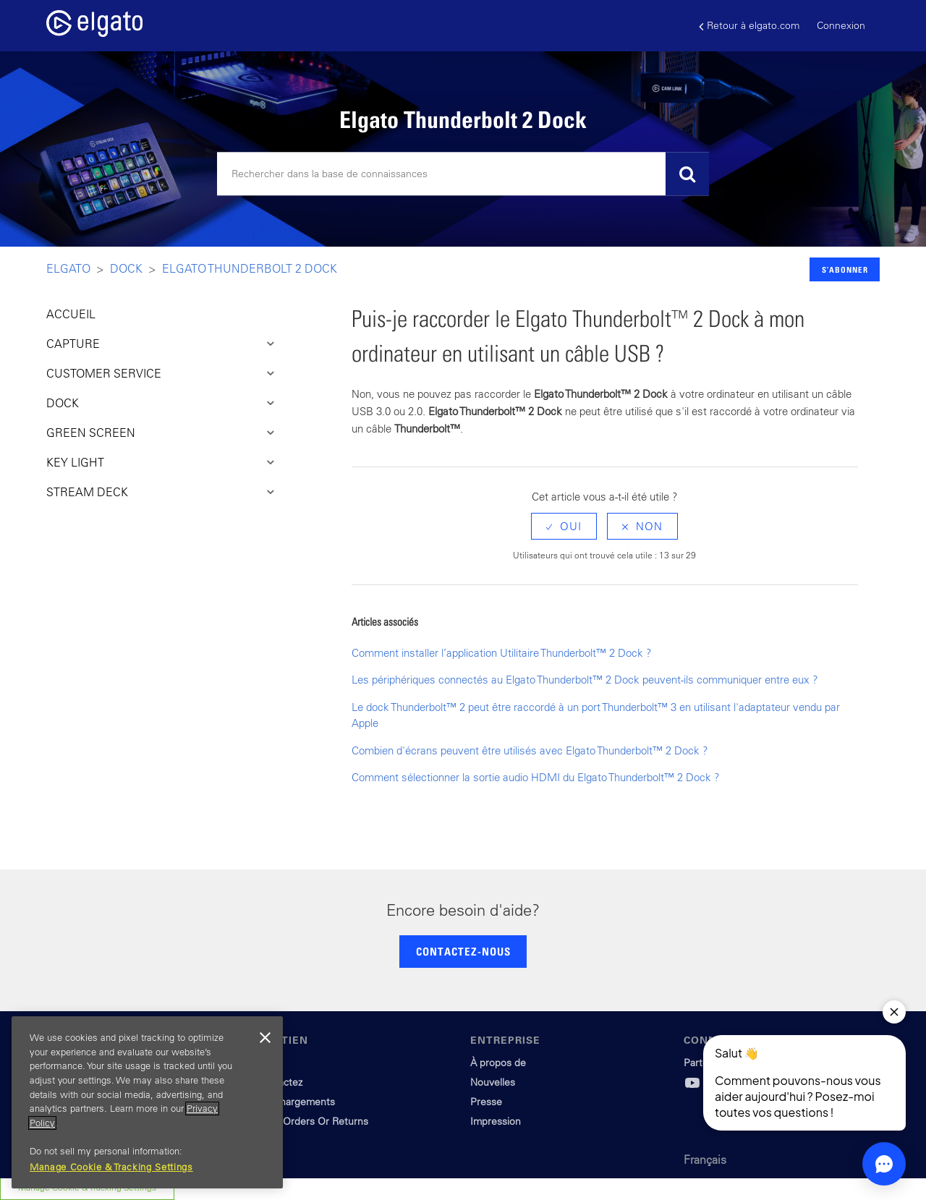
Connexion (841, 25)
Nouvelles (492, 1082)
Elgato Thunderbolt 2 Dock (249, 268)
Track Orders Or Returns (312, 1121)
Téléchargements (296, 1101)
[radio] (564, 526)
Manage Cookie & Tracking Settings (111, 1167)
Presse (486, 1101)
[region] (147, 1102)
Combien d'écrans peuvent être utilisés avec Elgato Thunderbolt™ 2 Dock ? (530, 750)
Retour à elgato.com (749, 26)
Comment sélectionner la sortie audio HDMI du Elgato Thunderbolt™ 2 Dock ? (536, 777)
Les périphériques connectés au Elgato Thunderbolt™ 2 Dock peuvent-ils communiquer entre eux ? (585, 679)
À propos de (498, 1062)
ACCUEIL (70, 314)
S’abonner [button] (845, 269)
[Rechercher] (463, 174)
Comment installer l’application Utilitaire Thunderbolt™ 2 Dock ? (502, 653)
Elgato (68, 268)
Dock (126, 268)
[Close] (265, 1038)
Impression (495, 1121)
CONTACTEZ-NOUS (463, 951)
